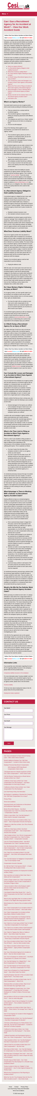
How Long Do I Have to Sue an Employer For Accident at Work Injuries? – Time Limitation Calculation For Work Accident (18, 1002)
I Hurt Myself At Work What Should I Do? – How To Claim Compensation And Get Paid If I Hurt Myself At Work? (18, 894)
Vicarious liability (8, 684)
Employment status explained (11, 693)
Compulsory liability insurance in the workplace (16, 673)
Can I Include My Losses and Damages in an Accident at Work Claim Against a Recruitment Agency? (20, 82)
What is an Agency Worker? (15, 66)
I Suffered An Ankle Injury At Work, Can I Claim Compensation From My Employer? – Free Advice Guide (17, 1030)
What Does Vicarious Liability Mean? (17, 71)
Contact (16, 1087)
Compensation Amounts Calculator (13, 863)
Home (10, 1087)
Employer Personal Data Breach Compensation (16, 765)
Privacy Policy (7, 799)
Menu (4, 14)
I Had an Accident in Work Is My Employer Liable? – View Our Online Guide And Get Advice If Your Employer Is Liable (17, 887)
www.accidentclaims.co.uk (21, 182)
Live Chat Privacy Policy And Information (14, 791)
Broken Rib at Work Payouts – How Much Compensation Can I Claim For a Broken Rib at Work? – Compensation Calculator (18, 810)
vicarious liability (15, 175)
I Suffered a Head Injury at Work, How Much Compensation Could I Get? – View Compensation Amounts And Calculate (17, 830)
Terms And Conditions (9, 801)
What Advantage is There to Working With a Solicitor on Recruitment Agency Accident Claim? (19, 91)
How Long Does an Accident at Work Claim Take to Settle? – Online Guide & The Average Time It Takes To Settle (18, 1009)
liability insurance (16, 366)
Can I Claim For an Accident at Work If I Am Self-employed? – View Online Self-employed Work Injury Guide (18, 854)
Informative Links (12, 98)
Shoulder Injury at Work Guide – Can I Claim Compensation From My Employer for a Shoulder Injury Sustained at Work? (18, 1061)
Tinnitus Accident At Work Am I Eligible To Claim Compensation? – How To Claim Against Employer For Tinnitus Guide (18, 1068)
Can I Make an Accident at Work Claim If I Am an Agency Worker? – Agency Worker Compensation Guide (17, 947)
